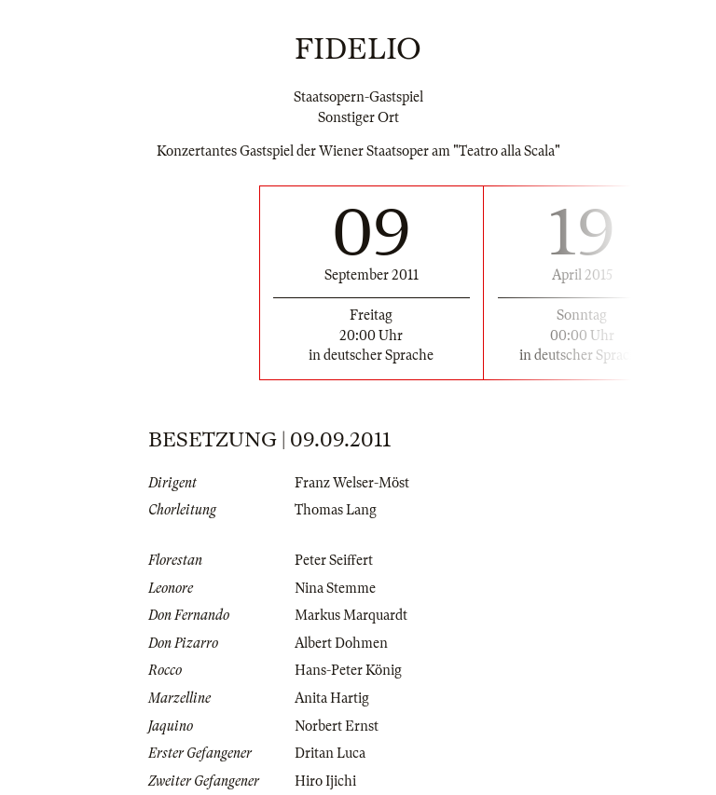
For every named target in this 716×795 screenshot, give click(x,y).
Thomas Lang (336, 509)
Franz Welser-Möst (352, 482)
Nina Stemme (335, 588)
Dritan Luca (330, 753)
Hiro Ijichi (325, 781)
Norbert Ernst (337, 726)
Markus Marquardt (351, 615)
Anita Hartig (332, 698)
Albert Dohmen (341, 643)
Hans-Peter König (348, 670)
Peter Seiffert (334, 560)
